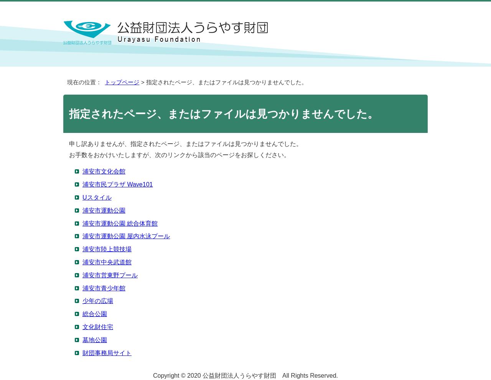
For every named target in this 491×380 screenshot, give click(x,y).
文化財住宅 (97, 327)
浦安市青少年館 (103, 288)
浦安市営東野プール (110, 275)
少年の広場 (97, 301)
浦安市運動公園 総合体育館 (120, 223)
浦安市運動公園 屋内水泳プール (126, 236)
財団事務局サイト (107, 353)
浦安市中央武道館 (107, 262)
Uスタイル (97, 197)
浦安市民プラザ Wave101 (117, 184)
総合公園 (94, 314)
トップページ (122, 82)
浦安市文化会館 (103, 171)
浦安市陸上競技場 (107, 249)
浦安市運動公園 (103, 210)
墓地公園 (94, 340)
